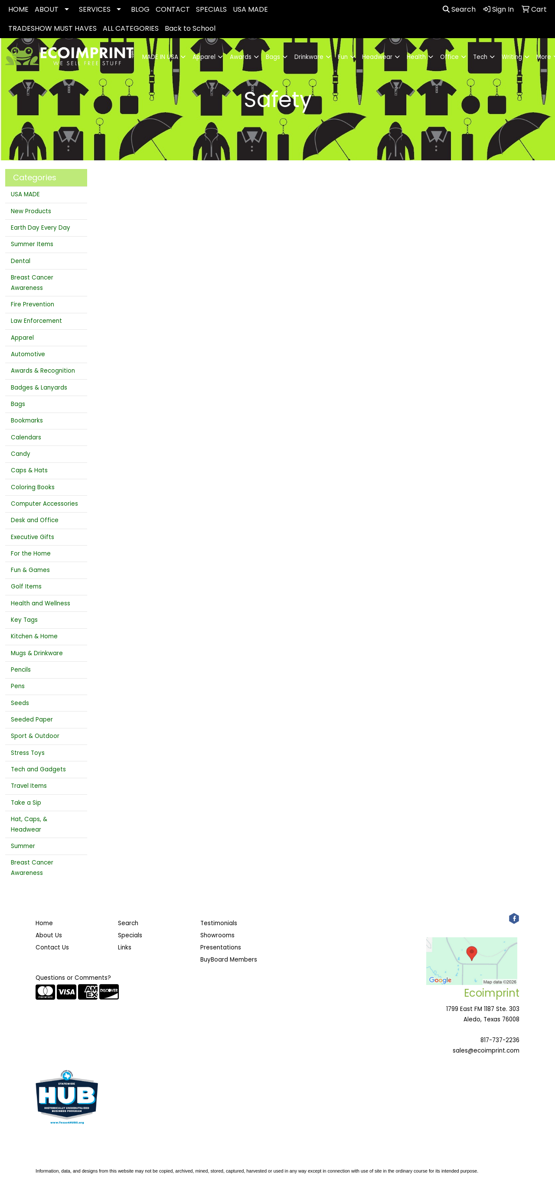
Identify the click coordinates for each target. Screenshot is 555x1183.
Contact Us (52, 947)
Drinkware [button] (308, 57)
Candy (20, 454)
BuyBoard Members (228, 960)
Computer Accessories (44, 504)
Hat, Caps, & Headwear (29, 824)
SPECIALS (211, 9)
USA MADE (250, 9)
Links (124, 947)
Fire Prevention (32, 304)
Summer (23, 846)
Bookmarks (27, 420)
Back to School (190, 28)
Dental (20, 261)
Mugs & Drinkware (37, 653)
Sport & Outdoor (35, 736)
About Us (49, 935)
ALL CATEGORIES (131, 28)
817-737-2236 (499, 1040)
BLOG (140, 9)
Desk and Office (35, 520)
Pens (18, 686)
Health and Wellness (40, 603)
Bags (18, 404)
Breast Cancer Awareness (32, 282)
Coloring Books (33, 487)
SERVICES (95, 9)
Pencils (21, 670)
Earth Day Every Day (40, 228)
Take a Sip (26, 803)
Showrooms (217, 935)
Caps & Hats (29, 470)
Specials (130, 935)
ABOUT (47, 9)
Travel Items (29, 786)
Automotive (28, 354)
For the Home (31, 553)
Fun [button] (343, 57)
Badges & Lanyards (39, 388)
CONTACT (173, 9)
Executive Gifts (32, 537)
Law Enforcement (36, 321)
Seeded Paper (32, 719)
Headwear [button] (377, 57)
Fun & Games (30, 570)
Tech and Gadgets (38, 769)
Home (44, 923)
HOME (18, 9)
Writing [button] (512, 57)
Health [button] (416, 57)
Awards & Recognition (43, 371)
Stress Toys (28, 753)
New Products (31, 211)
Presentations (220, 947)
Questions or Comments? (73, 978)
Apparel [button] (204, 57)
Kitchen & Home (34, 636)
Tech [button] (480, 57)
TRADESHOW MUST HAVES (52, 28)
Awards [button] (240, 57)
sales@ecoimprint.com (486, 1050)
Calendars (26, 437)
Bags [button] (273, 57)
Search (459, 9)
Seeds (20, 703)
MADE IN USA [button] (160, 57)
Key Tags (24, 620)
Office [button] (449, 57)
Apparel (22, 338)
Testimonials (218, 923)
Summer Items (32, 244)
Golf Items (26, 586)
